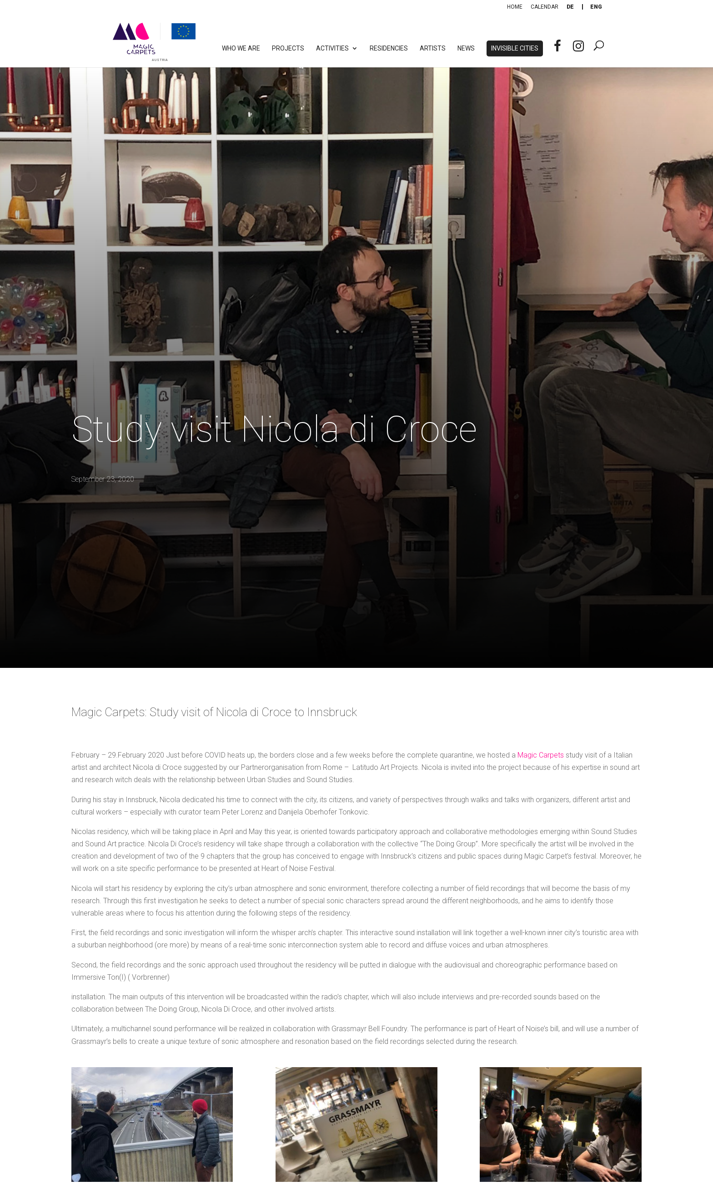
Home (514, 7)
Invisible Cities (514, 48)
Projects (288, 48)
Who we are (241, 48)
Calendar (544, 7)
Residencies (389, 48)
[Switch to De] (570, 7)
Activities (332, 48)
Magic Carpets (541, 755)
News (466, 48)
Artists (433, 48)
